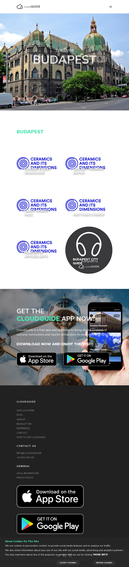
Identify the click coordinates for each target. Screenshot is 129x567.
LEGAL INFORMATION (28, 473)
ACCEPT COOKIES (68, 563)
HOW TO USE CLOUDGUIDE (31, 437)
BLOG (20, 414)
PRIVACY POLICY (25, 477)
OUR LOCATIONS (25, 410)
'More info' (100, 554)
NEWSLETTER (24, 424)
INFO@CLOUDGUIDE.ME (29, 453)
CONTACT (22, 433)
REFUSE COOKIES (104, 563)
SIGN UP (21, 419)
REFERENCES (23, 428)
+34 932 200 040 (25, 457)
